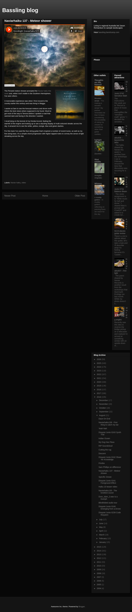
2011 (99, 562)
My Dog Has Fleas (106, 442)
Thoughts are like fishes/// (98, 82)
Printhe (102, 463)
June (101, 523)
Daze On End (104, 419)
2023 (99, 371)
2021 (99, 378)
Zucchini (98, 154)
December (103, 400)
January (102, 542)
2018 (99, 389)
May (101, 527)
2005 (99, 584)
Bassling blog (20, 10)
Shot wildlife (97, 160)
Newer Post (10, 196)
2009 (99, 569)
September (104, 412)
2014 (99, 551)
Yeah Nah (103, 428)
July (101, 519)
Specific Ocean (105, 477)
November (103, 404)
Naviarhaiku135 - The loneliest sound (108, 491)
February (103, 538)
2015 (99, 547)
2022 (99, 374)
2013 (99, 554)
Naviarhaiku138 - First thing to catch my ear (109, 423)
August (102, 415)
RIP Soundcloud (105, 446)
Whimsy (98, 183)
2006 (99, 581)
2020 (99, 382)
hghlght (97, 140)
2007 (99, 577)
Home (45, 196)
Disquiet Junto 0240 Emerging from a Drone (110, 507)
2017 (99, 393)
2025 (99, 363)
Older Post (80, 196)
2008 (99, 573)
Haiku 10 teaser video (108, 487)
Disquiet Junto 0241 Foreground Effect (107, 482)
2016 (99, 397)
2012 (99, 558)
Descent (102, 453)
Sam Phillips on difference (110, 467)
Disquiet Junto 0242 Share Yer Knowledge (110, 458)
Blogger (82, 607)
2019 (99, 386)
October (102, 408)
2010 (99, 566)
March (102, 535)
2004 (99, 588)
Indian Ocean (104, 438)
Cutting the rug (105, 450)
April (101, 531)
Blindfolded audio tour (108, 503)
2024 (99, 367)
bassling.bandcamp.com (108, 32)
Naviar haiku (16, 183)
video (24, 183)
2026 (99, 359)
